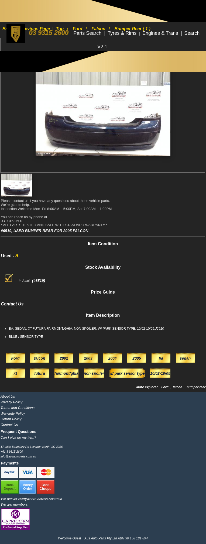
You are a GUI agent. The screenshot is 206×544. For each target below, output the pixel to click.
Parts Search (88, 33)
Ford (165, 387)
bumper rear (196, 387)
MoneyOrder (27, 487)
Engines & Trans (160, 33)
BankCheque (45, 487)
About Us (8, 396)
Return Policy (11, 419)
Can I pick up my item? (18, 437)
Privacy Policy (11, 402)
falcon (178, 387)
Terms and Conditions (18, 408)
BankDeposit (10, 487)
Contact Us (9, 425)
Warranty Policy (13, 413)
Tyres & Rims (123, 33)
